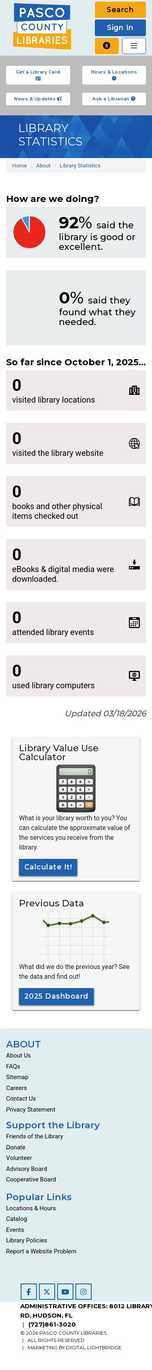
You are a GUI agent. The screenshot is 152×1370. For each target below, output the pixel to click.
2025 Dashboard (56, 996)
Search (120, 9)
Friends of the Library (34, 1136)
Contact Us (21, 1098)
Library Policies (26, 1240)
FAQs (13, 1066)
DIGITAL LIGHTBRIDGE (94, 1347)
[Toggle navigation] (134, 46)
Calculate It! (48, 867)
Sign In (120, 27)
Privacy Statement (30, 1109)
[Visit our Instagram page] (83, 1291)
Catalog (16, 1219)
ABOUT (23, 1044)
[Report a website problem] (107, 46)
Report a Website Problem (41, 1251)
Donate (16, 1147)
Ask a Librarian (114, 99)
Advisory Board (26, 1169)
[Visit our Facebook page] (29, 1291)
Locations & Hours (31, 1208)
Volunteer (19, 1158)
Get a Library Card (38, 75)
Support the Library (53, 1125)
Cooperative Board (31, 1179)
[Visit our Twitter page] (47, 1291)
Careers (16, 1088)
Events (15, 1229)
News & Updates (38, 99)
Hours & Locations (114, 75)
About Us (18, 1055)
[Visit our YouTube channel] (65, 1291)
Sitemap (17, 1077)
